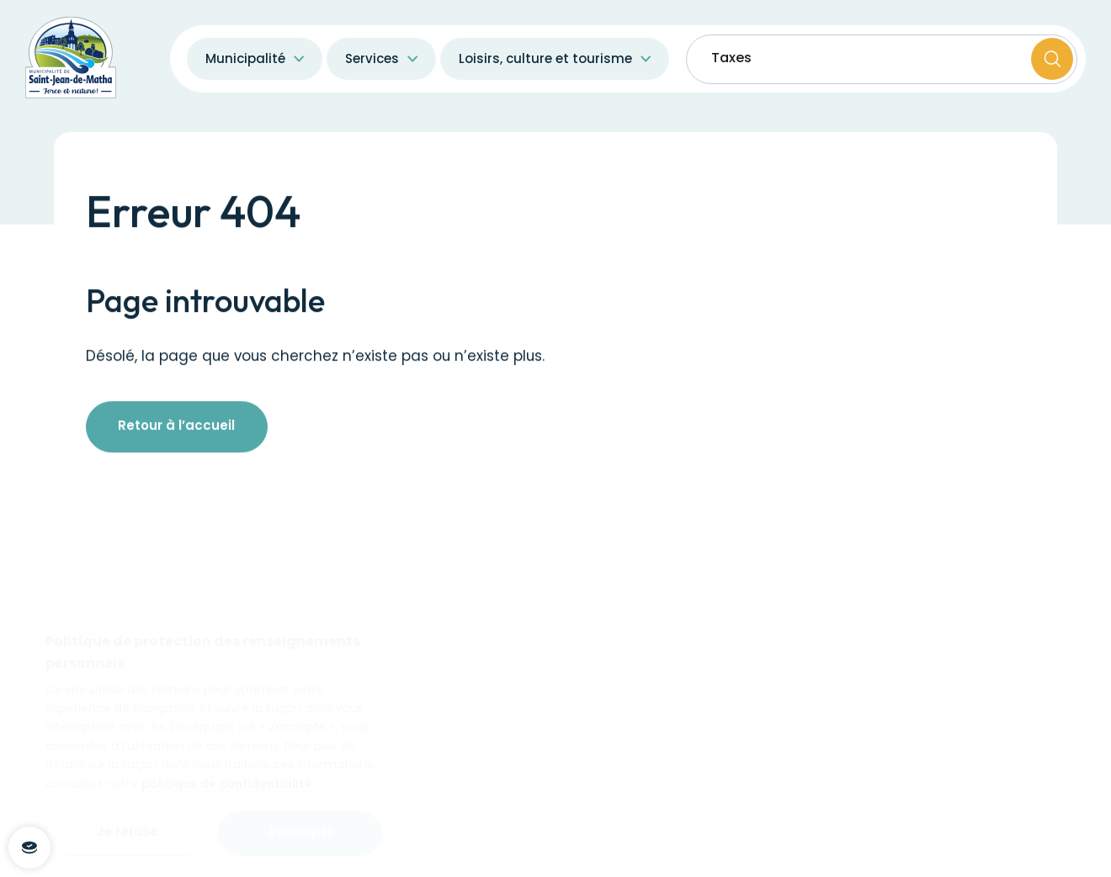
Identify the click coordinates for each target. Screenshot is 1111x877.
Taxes (731, 59)
